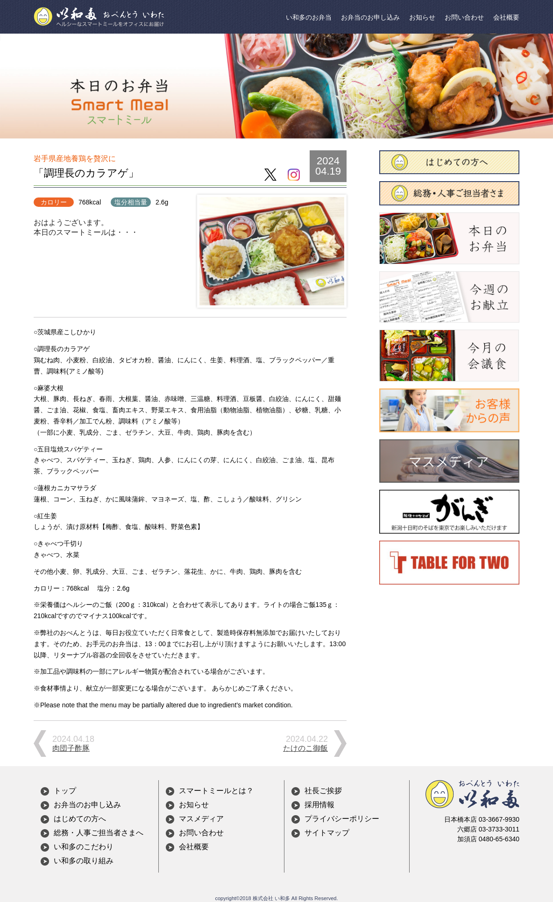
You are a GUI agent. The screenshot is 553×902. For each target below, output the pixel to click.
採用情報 (319, 805)
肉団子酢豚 (71, 748)
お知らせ (422, 17)
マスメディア (201, 819)
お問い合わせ (464, 17)
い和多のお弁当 (309, 17)
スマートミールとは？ (216, 791)
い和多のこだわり (83, 847)
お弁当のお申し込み (370, 17)
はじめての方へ (80, 819)
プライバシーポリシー (342, 819)
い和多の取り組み (83, 861)
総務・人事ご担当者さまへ (98, 833)
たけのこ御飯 (305, 748)
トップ (65, 791)
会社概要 (506, 17)
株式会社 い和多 (271, 898)
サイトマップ (327, 833)
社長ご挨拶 (323, 791)
